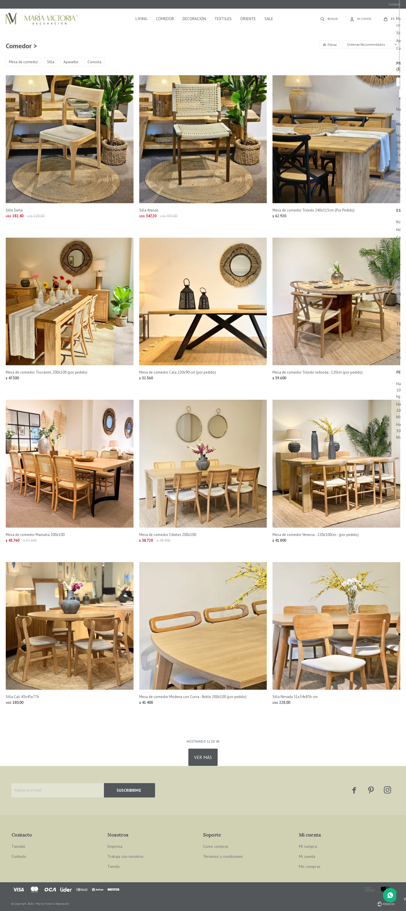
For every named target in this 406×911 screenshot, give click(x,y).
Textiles (223, 18)
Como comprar (216, 846)
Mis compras (309, 866)
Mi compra (308, 846)
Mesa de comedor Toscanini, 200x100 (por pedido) (46, 372)
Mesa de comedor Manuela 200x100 (35, 534)
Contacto (394, 4)
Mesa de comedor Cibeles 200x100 (167, 534)
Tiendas (18, 846)
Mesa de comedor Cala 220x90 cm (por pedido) (177, 372)
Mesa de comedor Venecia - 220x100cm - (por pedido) (315, 534)
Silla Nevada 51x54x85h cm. (295, 696)
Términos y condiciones (223, 856)
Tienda (113, 866)
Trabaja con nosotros (125, 856)
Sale (268, 18)
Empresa (114, 846)
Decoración (194, 18)
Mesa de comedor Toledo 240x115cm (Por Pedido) (313, 210)
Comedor (165, 18)
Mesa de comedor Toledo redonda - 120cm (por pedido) (317, 372)
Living (141, 18)
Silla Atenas (148, 210)
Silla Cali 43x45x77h (22, 696)
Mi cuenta (307, 856)
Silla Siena (14, 210)
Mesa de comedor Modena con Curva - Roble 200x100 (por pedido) (193, 696)
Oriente (248, 18)
